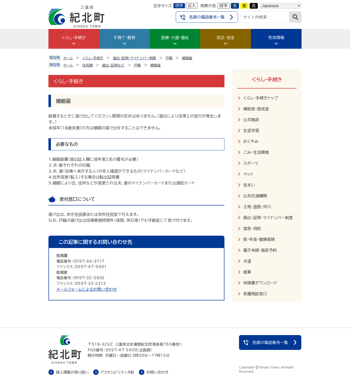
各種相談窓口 (255, 294)
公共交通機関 (255, 196)
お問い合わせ (157, 372)
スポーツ (250, 163)
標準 (179, 5)
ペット (248, 174)
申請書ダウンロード (260, 283)
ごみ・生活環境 (256, 152)
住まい (249, 185)
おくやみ (251, 141)
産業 (247, 272)
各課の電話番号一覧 (207, 17)
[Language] (280, 6)
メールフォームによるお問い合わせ (86, 289)
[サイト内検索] (265, 17)
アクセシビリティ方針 (117, 372)
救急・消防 (252, 228)
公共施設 (251, 120)
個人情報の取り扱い (72, 372)
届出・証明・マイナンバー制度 (268, 218)
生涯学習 (251, 131)
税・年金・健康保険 (259, 239)
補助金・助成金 (256, 109)
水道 (247, 261)
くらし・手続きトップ (260, 98)
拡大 (192, 5)
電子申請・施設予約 (260, 250)
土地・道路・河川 (257, 207)
